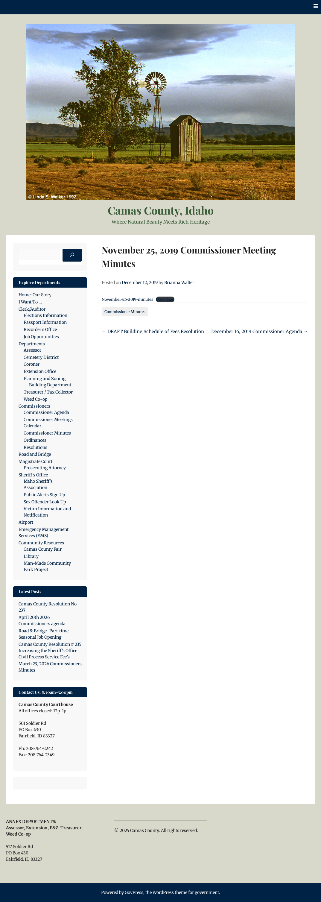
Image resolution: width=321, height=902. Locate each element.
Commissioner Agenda (46, 412)
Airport (26, 522)
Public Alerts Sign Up (44, 494)
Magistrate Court (35, 461)
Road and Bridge (35, 454)
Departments (32, 344)
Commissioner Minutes (124, 311)
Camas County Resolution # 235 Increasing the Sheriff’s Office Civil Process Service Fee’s (50, 651)
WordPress (163, 892)
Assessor (32, 350)
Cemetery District (41, 357)
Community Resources (41, 543)
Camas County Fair (43, 549)
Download (165, 299)
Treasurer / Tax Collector (48, 392)
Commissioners (34, 406)
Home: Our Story (35, 294)
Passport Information (45, 322)
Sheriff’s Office (33, 475)
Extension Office (40, 371)
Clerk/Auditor (32, 309)
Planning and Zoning (45, 378)
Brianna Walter (179, 282)
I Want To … (30, 302)
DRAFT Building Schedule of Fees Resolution (153, 331)
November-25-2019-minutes (127, 299)
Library (31, 556)
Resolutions (35, 447)
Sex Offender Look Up (45, 502)
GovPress (134, 892)
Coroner (31, 364)
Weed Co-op (36, 399)
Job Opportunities (41, 336)
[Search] (72, 255)
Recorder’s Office (40, 329)
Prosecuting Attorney (45, 467)
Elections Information (45, 315)
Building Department (50, 385)
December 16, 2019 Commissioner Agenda (259, 331)
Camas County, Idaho (161, 210)
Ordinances (35, 440)
